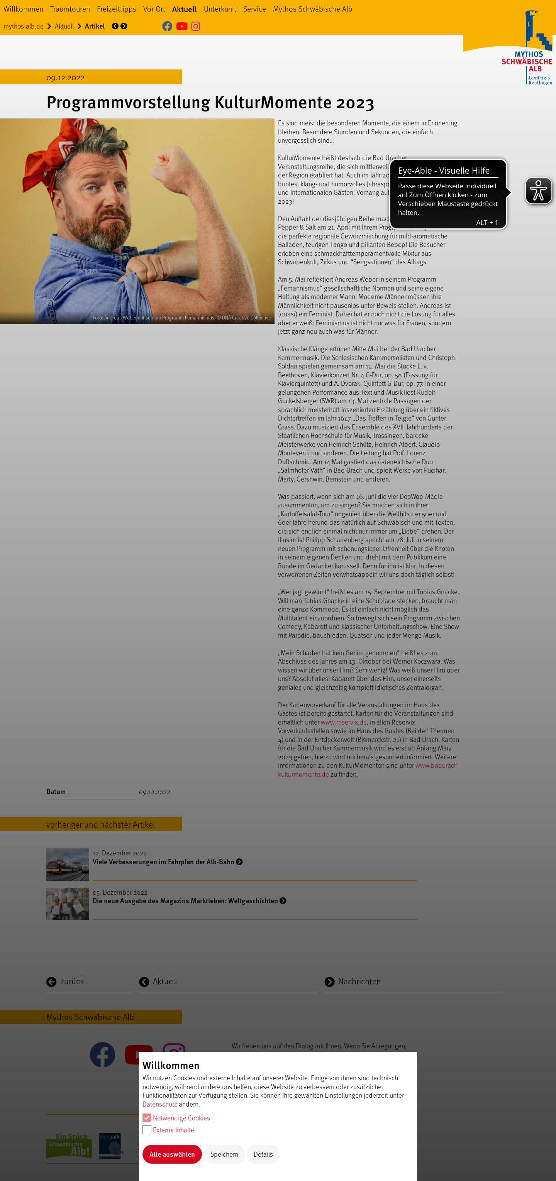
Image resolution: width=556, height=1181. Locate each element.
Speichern (224, 1154)
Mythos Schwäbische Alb (313, 8)
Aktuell (184, 8)
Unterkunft (220, 8)
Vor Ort (154, 8)
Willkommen (23, 8)
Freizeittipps (116, 8)
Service (254, 8)
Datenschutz (159, 1103)
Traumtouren (70, 8)
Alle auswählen (172, 1154)
